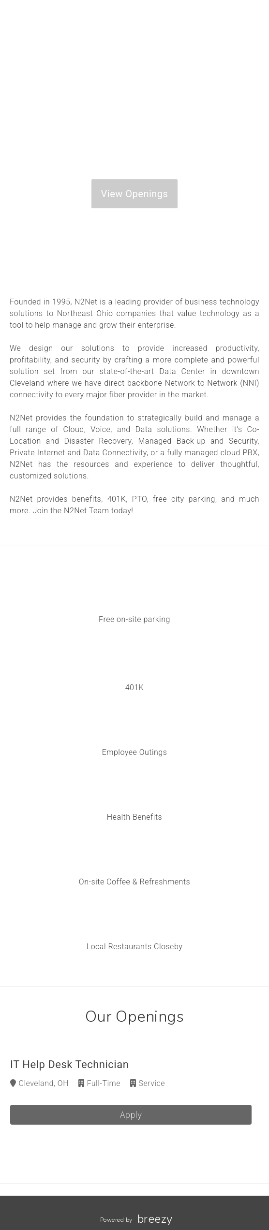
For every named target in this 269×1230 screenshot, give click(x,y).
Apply (131, 1115)
